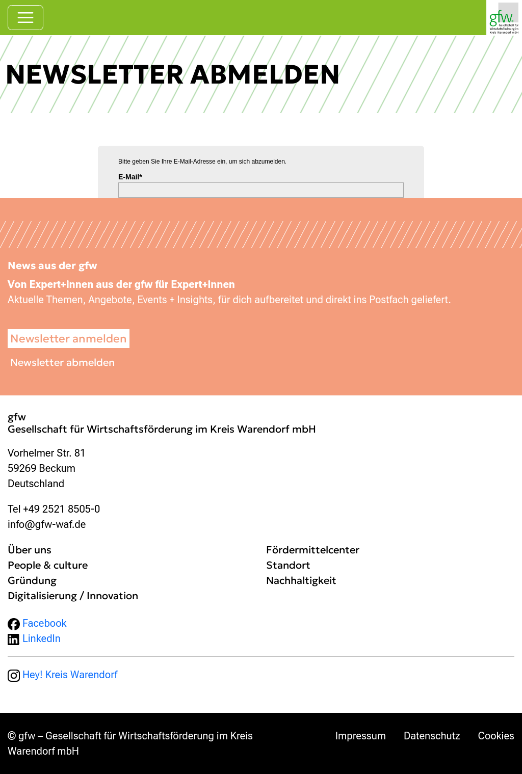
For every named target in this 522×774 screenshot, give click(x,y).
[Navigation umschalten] (25, 18)
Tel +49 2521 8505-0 (54, 509)
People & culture (48, 565)
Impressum (360, 736)
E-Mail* (130, 177)
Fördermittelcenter (312, 549)
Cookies (496, 736)
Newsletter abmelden (62, 362)
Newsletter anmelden (68, 338)
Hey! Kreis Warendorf (62, 675)
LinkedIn (34, 638)
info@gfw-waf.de (47, 524)
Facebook (37, 623)
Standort (288, 565)
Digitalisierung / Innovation (73, 595)
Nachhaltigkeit (301, 580)
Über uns (29, 549)
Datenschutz (432, 736)
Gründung (32, 580)
